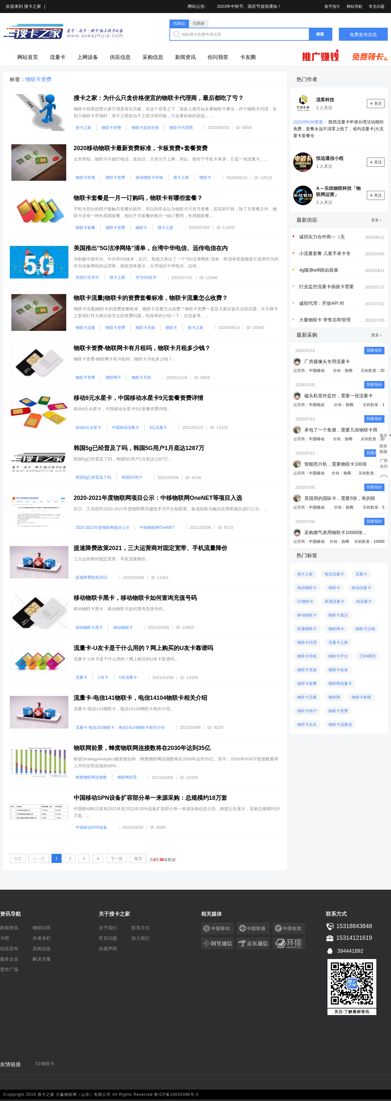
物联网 (334, 697)
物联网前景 (127, 777)
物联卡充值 (145, 327)
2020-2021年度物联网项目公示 (102, 527)
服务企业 (9, 959)
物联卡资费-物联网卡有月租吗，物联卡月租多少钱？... (125, 359)
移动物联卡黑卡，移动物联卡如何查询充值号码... (120, 608)
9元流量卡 (158, 427)
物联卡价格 (85, 177)
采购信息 (152, 57)
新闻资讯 (185, 57)
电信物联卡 (307, 588)
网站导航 (354, 6)
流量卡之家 (338, 642)
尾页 (138, 858)
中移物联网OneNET (157, 527)
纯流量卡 (364, 601)
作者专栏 (42, 938)
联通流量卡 (334, 601)
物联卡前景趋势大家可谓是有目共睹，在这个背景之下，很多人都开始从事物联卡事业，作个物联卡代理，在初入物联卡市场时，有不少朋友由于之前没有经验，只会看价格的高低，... (175, 112)
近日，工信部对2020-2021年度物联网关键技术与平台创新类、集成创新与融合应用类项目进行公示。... (170, 508)
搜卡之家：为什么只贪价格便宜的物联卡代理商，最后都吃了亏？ (159, 98)
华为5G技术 (146, 277)
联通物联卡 (307, 629)
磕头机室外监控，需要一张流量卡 (338, 395)
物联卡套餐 (85, 227)
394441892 (344, 951)
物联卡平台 (338, 656)
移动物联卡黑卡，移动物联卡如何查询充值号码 (135, 598)
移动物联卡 (123, 627)
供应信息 (120, 57)
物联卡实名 (307, 724)
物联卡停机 (307, 656)
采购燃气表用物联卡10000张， (335, 532)
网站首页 (27, 57)
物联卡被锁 (361, 697)
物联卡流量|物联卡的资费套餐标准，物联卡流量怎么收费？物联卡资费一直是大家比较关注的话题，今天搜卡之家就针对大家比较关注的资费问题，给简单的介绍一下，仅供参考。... (176, 312)
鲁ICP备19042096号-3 (176, 1094)
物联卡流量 (85, 327)
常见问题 (376, 6)
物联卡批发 (338, 670)
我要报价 (374, 350)
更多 (376, 220)
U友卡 (103, 677)
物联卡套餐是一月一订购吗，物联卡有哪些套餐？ (138, 198)
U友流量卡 (128, 677)
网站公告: (197, 6)
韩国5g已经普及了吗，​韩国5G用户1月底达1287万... (122, 459)
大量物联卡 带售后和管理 (325, 319)
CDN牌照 (367, 656)
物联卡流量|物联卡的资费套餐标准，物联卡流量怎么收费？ (151, 298)
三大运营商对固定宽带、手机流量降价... (111, 559)
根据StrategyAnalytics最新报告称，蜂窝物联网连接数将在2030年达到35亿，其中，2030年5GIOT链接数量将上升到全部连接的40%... (176, 762)
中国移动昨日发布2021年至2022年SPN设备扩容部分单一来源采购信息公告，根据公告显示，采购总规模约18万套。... (177, 812)
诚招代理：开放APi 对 (321, 303)
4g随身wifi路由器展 (318, 270)
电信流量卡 (334, 574)
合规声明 (108, 948)
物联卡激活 (338, 615)
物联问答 (42, 927)
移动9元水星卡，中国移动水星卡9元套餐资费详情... (122, 408)
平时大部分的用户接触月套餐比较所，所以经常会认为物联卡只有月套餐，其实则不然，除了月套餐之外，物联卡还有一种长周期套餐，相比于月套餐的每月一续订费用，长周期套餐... (175, 212)
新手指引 (332, 6)
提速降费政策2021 (92, 577)
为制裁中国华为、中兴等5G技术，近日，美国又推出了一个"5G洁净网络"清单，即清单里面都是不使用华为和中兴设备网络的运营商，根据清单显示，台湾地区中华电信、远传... (176, 262)
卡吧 (4, 938)
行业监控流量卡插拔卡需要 (326, 286)
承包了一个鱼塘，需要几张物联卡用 (340, 429)
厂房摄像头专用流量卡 (327, 361)
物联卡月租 (141, 377)
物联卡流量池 (340, 724)
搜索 (320, 34)
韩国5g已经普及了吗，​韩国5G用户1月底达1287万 (139, 448)
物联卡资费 (111, 127)
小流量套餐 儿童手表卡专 (325, 253)
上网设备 (87, 57)
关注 (376, 103)
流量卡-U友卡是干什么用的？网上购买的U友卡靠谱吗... (126, 658)
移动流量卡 (361, 588)
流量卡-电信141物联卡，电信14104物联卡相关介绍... (124, 708)
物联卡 (205, 177)
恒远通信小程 (329, 158)
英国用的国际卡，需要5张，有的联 (339, 498)
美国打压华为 (87, 277)
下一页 (117, 858)
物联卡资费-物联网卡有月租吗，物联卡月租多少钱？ (142, 348)
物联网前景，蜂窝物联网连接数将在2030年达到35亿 (142, 748)
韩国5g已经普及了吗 (93, 477)
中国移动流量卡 (125, 427)
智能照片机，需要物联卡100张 (335, 464)
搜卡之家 (32, 6)
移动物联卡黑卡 (89, 627)
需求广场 (9, 969)
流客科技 (325, 99)
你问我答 (218, 57)
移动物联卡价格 (149, 177)
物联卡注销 (365, 629)
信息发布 (9, 948)
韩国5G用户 (132, 477)
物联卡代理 (307, 642)
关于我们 (108, 927)
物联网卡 (113, 377)
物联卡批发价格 (145, 127)
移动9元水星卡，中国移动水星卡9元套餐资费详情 (138, 398)
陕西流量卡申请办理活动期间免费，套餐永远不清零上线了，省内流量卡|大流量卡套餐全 (338, 129)
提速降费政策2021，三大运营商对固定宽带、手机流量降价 (150, 548)
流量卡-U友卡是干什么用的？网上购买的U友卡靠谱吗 (143, 648)
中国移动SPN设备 (91, 827)
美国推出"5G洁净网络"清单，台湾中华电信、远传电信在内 (151, 248)
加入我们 (140, 938)
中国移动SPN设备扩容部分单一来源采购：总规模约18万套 (150, 798)
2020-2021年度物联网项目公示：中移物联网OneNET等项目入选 (158, 498)
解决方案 (42, 959)
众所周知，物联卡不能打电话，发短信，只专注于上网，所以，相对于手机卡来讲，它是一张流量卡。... (171, 159)
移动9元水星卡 (88, 427)
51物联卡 (305, 601)
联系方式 (140, 927)
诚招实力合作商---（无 (322, 236)
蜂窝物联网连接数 (91, 777)
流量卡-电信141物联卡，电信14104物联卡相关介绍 (140, 698)
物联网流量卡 (340, 683)
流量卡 (57, 57)
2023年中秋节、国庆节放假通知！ (249, 6)
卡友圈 (248, 57)
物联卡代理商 (181, 127)
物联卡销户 (307, 711)
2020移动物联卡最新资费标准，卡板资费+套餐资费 (141, 148)
